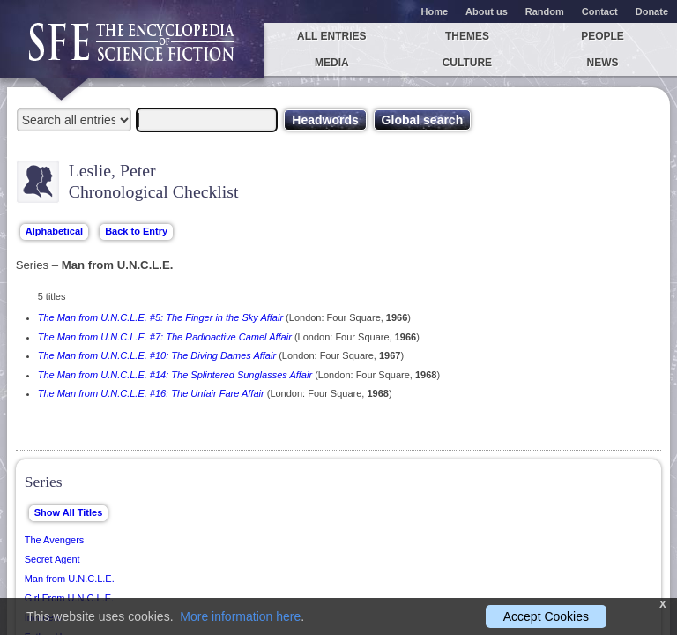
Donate (652, 11)
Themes (467, 36)
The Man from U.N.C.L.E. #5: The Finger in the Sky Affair (160, 317)
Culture (467, 62)
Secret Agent (52, 559)
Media (332, 62)
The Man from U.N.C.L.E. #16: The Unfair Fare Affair (151, 393)
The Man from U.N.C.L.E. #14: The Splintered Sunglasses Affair (175, 375)
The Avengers (55, 539)
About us (486, 11)
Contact (600, 11)
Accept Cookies (546, 616)
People (602, 36)
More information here (240, 616)
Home (435, 11)
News (603, 62)
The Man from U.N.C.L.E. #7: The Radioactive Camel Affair (165, 337)
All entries (331, 36)
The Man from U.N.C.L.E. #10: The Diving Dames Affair (157, 355)
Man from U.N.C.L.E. (70, 578)
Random (544, 11)
